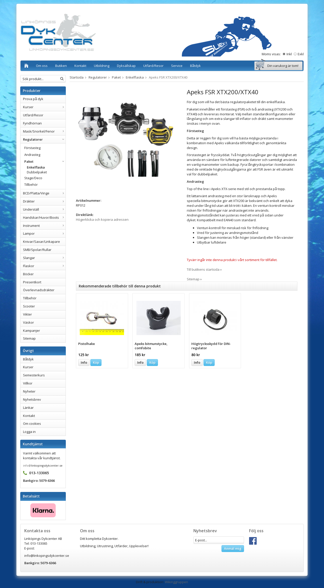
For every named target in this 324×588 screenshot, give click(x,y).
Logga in (29, 431)
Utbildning (101, 65)
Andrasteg (32, 154)
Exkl (301, 54)
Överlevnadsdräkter (38, 290)
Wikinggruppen (176, 582)
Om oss (42, 65)
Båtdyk (195, 65)
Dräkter (44, 201)
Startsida (77, 77)
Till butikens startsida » (204, 269)
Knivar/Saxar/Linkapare (41, 241)
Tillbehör (31, 184)
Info (84, 362)
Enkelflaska (36, 167)
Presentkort (32, 282)
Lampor (44, 233)
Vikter (27, 314)
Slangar (44, 257)
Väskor (28, 322)
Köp (96, 362)
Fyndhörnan (32, 123)
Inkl (289, 54)
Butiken (61, 65)
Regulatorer (44, 139)
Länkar (28, 407)
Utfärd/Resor (153, 65)
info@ (27, 465)
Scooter (29, 306)
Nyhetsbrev (32, 399)
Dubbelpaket (37, 172)
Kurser (44, 107)
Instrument (44, 225)
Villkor (27, 383)
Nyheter (29, 391)
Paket (45, 161)
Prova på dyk (33, 99)
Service (177, 65)
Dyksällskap (126, 65)
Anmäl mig (232, 548)
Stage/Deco (33, 178)
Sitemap (29, 338)
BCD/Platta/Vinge (44, 193)
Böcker (28, 274)
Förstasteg (32, 147)
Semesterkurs (34, 375)
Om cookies (32, 423)
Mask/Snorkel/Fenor (44, 131)
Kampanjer (31, 330)
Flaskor (44, 266)
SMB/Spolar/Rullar (37, 249)
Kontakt (80, 65)
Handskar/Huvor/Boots (44, 217)
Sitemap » (194, 279)
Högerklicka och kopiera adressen (102, 219)
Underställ (44, 209)
